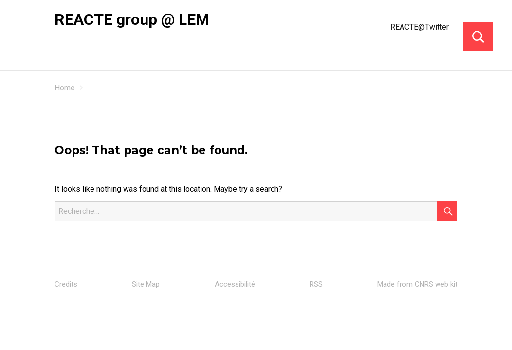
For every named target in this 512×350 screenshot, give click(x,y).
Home (65, 87)
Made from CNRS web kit (417, 284)
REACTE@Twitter (419, 27)
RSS (316, 284)
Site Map (146, 284)
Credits (66, 284)
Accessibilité (235, 284)
